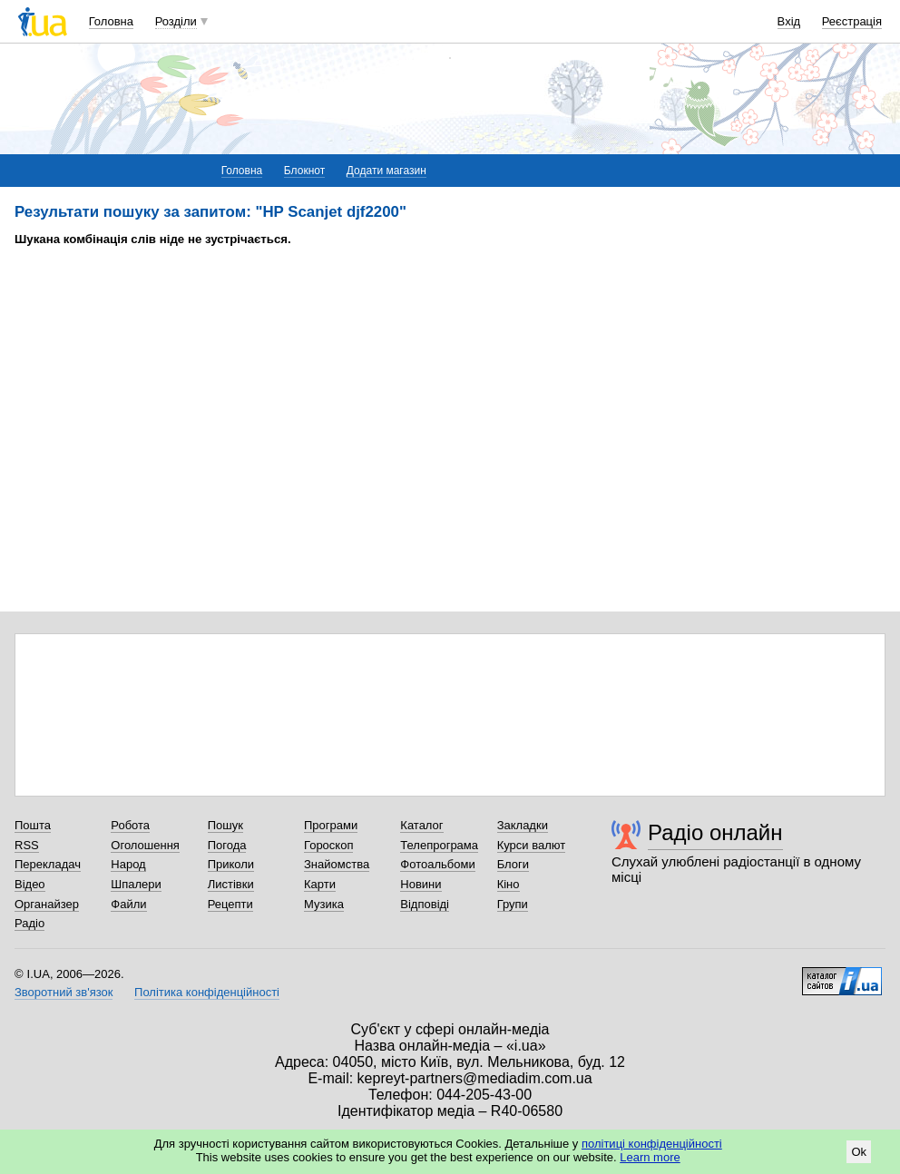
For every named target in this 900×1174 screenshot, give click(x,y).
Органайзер (47, 904)
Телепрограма (439, 845)
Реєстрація (852, 21)
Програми (330, 825)
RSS (27, 845)
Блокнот (304, 170)
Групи (512, 904)
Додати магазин (386, 170)
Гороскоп (328, 845)
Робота (130, 825)
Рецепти (230, 904)
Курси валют (531, 845)
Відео (30, 884)
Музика (324, 904)
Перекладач (48, 864)
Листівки (231, 884)
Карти (320, 884)
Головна (111, 21)
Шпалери (136, 884)
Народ (128, 864)
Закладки (522, 825)
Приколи (231, 864)
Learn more (650, 1157)
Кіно (508, 884)
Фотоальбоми (437, 864)
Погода (227, 845)
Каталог (421, 825)
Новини (420, 884)
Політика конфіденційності (206, 992)
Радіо (29, 923)
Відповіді (424, 904)
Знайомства (336, 864)
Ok (858, 1152)
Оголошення (145, 845)
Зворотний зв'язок (63, 992)
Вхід (789, 21)
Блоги (513, 864)
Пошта (33, 825)
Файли (128, 904)
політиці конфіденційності (652, 1143)
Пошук (225, 825)
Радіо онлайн (715, 832)
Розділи (176, 21)
